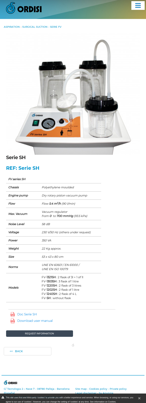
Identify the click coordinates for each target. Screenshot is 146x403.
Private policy (118, 388)
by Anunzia (106, 392)
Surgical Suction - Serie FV (41, 26)
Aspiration (12, 26)
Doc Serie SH (27, 314)
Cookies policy (98, 388)
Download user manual (35, 321)
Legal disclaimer (85, 392)
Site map (81, 388)
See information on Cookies (103, 402)
